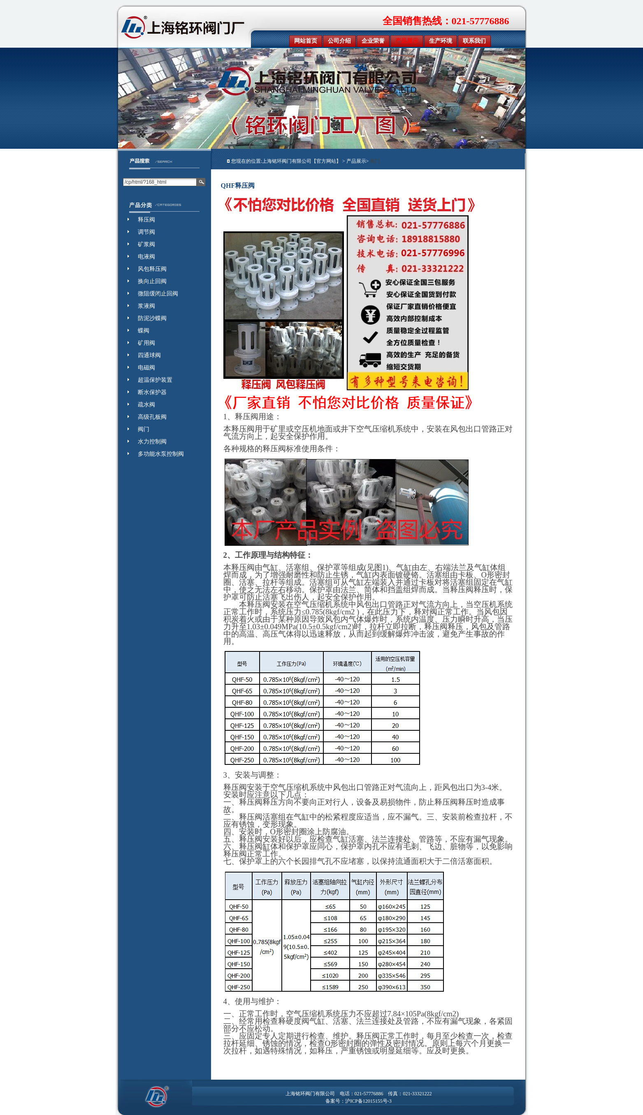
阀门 (375, 161)
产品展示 (406, 41)
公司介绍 (339, 41)
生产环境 (440, 41)
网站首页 (305, 41)
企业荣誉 (373, 41)
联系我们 (474, 41)
